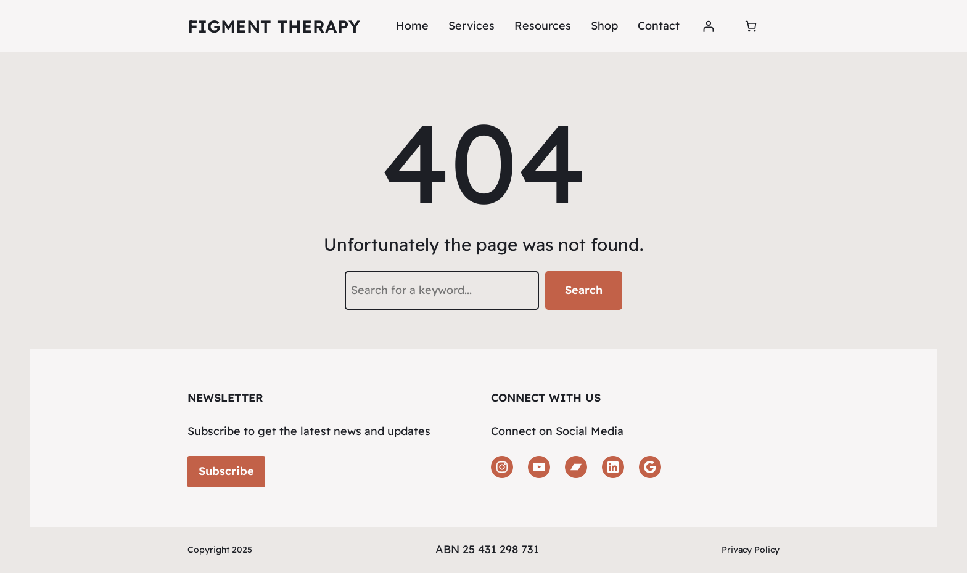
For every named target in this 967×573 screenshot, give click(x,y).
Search (584, 290)
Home (412, 25)
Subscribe (226, 471)
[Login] (708, 26)
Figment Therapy (273, 26)
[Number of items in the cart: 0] (751, 26)
